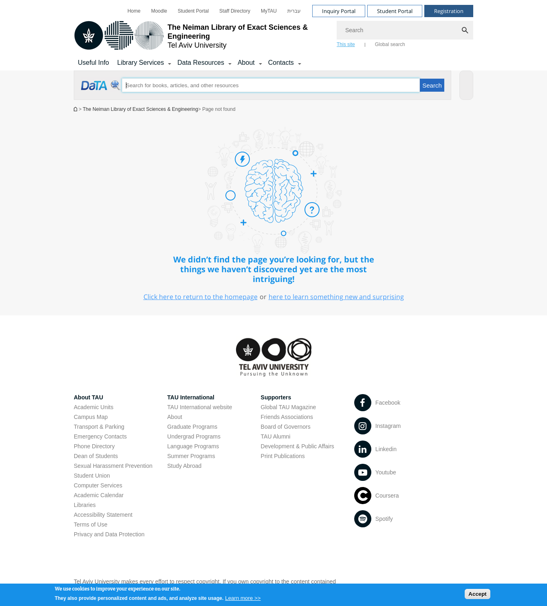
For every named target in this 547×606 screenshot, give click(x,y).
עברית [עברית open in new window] (294, 11)
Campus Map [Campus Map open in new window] (91, 417)
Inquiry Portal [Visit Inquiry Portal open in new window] (338, 11)
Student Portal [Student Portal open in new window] (193, 11)
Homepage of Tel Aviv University (76, 109)
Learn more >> (242, 600)
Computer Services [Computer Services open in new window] (98, 485)
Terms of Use (90, 524)
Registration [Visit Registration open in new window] (448, 11)
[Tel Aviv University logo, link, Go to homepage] (201, 36)
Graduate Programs (192, 426)
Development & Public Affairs (297, 446)
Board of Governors (286, 426)
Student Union (92, 475)
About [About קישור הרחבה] (246, 62)
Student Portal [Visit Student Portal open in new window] (394, 11)
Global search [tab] (390, 44)
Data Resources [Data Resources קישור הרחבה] (200, 62)
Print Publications (283, 456)
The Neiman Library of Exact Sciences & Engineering (140, 109)
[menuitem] (134, 11)
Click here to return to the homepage (200, 296)
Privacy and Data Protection (109, 534)
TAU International (190, 397)
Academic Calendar (99, 495)
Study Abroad (184, 466)
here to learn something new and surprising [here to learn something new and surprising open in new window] (336, 296)
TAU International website (199, 407)
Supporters (276, 397)
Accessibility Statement (103, 514)
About (174, 417)
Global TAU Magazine (288, 407)
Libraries (85, 505)
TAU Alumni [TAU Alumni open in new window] (276, 436)
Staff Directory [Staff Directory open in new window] (234, 11)
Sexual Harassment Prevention (113, 466)
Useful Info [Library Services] (93, 62)
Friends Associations (287, 417)
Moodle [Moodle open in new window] (159, 11)
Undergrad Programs (194, 436)
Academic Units (93, 407)
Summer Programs (191, 456)
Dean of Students (96, 456)
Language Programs (193, 446)
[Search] (405, 30)
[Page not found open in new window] (101, 89)
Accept (477, 596)
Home (134, 11)
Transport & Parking (99, 426)
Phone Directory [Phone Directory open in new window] (94, 446)
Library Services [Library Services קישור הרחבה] (140, 62)
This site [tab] (346, 44)
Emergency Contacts (100, 436)
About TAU (88, 397)
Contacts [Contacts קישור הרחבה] (281, 62)
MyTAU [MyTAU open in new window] (269, 11)
